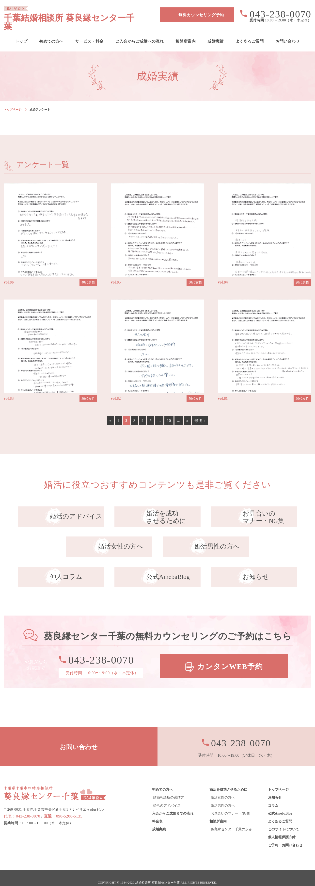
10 (169, 412)
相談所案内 (185, 33)
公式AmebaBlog (280, 805)
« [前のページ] (110, 412)
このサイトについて (283, 820)
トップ (21, 33)
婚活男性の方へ (223, 797)
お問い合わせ (288, 33)
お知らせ (275, 789)
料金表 (157, 813)
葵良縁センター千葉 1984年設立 (55, 784)
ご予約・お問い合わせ (285, 836)
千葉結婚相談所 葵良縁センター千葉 (75, 14)
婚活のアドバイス (167, 797)
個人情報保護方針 (282, 828)
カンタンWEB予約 (230, 657)
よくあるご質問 (250, 33)
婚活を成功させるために (228, 781)
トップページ (12, 101)
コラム (273, 797)
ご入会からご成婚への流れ (139, 33)
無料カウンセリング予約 (201, 15)
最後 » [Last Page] (200, 412)
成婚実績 (215, 33)
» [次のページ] (187, 412)
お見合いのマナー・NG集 (230, 805)
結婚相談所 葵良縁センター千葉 (157, 873)
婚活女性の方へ (223, 789)
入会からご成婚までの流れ (172, 805)
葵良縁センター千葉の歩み (231, 820)
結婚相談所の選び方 (168, 789)
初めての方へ (51, 33)
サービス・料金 (89, 33)
